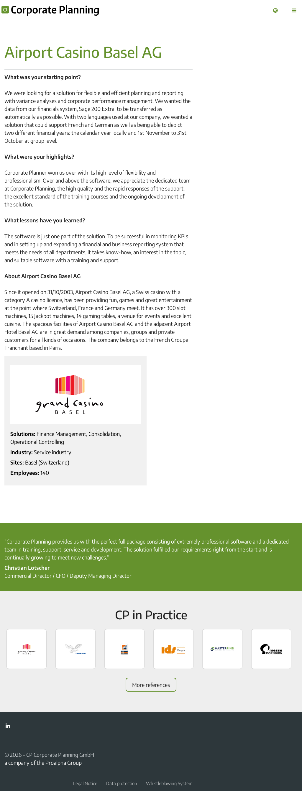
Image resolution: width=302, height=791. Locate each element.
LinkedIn (8, 725)
